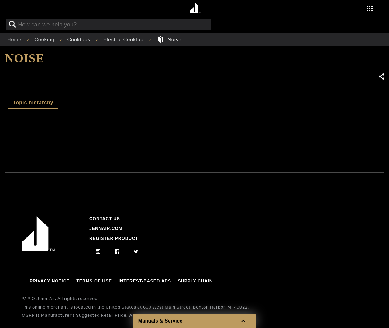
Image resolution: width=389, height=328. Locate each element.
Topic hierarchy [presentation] (33, 102)
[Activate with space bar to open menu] (370, 9)
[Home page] (195, 8)
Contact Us (104, 218)
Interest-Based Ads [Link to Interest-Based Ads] (145, 280)
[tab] (33, 103)
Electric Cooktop (124, 39)
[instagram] (98, 251)
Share (381, 76)
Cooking (45, 39)
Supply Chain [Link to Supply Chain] (195, 280)
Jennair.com (105, 228)
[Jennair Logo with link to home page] (38, 249)
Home (15, 39)
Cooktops (79, 39)
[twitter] (136, 251)
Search (12, 24)
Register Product (113, 238)
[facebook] (117, 251)
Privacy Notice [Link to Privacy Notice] (49, 280)
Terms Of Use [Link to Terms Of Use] (94, 280)
